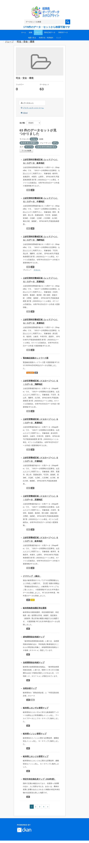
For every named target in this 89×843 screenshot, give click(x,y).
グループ (38, 32)
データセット (27, 103)
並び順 (22, 123)
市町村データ (63, 32)
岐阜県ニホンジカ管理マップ (35, 756)
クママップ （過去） (32, 576)
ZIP (33, 190)
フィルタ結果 (26, 150)
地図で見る (32, 38)
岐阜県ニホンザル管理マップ (35, 708)
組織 (30, 32)
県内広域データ (49, 32)
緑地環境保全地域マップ (33, 637)
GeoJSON (30, 372)
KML (32, 700)
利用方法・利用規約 (46, 38)
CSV (32, 600)
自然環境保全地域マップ (33, 662)
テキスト (37, 270)
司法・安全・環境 (25, 42)
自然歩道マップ (30, 688)
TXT (28, 190)
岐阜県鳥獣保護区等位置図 (34, 608)
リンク (58, 38)
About (24, 113)
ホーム (23, 32)
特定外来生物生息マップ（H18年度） (39, 779)
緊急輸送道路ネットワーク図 (35, 358)
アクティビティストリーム (32, 108)
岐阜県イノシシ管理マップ (34, 734)
